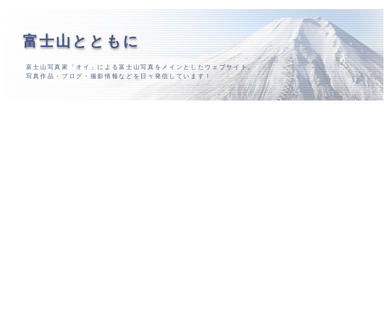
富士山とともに (81, 41)
